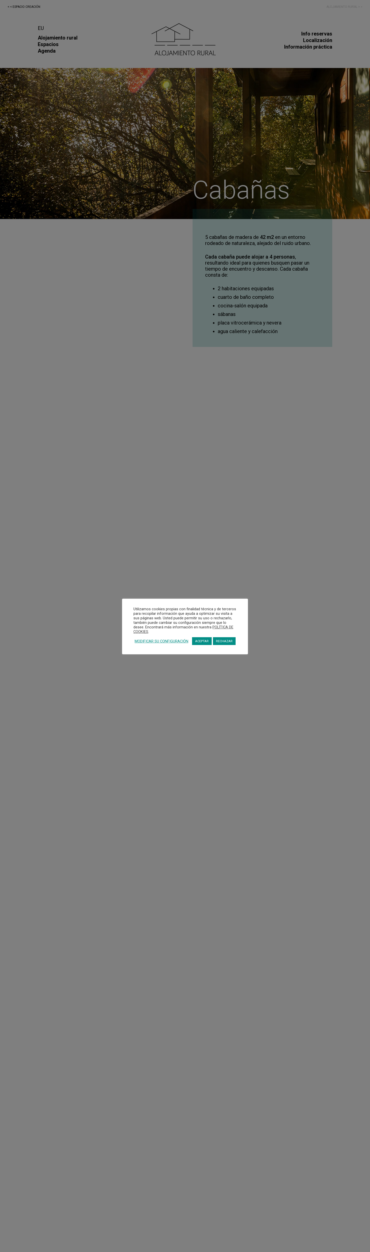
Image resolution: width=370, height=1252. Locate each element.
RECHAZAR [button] (224, 641)
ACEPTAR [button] (202, 641)
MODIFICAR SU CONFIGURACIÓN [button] (161, 641)
